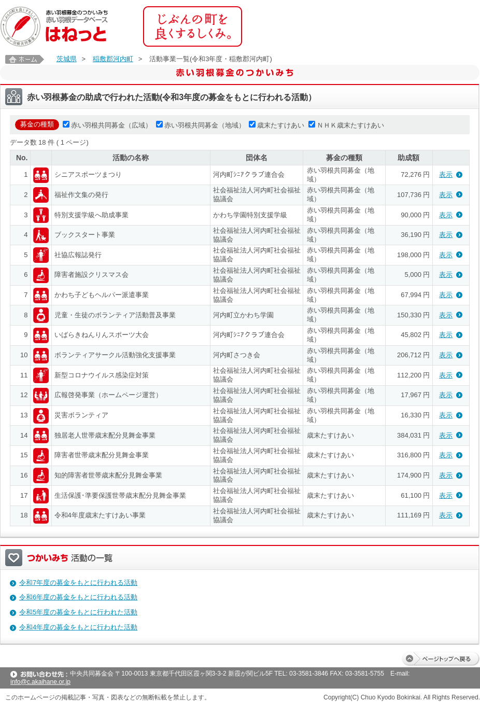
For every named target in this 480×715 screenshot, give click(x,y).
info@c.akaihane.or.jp (40, 681)
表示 (446, 174)
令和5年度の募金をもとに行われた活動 (78, 612)
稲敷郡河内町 (113, 59)
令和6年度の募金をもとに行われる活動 (78, 597)
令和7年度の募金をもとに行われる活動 (78, 582)
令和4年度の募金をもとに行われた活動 (78, 627)
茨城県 (67, 59)
